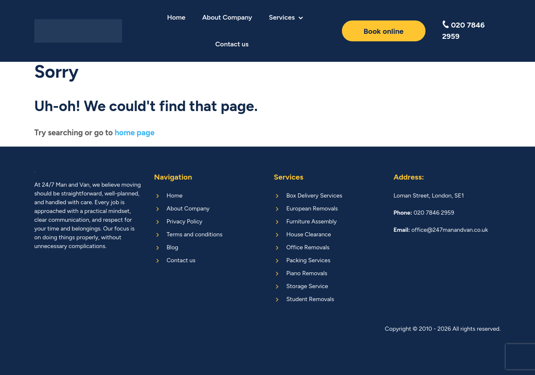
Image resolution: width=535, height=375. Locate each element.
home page (134, 132)
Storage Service (307, 286)
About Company (227, 17)
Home (176, 17)
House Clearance (308, 234)
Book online (384, 31)
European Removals (312, 208)
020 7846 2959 (463, 30)
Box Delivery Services (314, 195)
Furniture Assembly (311, 221)
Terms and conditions (195, 234)
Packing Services (308, 260)
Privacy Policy (185, 221)
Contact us (232, 44)
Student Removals (310, 299)
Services (282, 17)
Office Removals (307, 247)
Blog (172, 247)
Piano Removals (306, 273)
